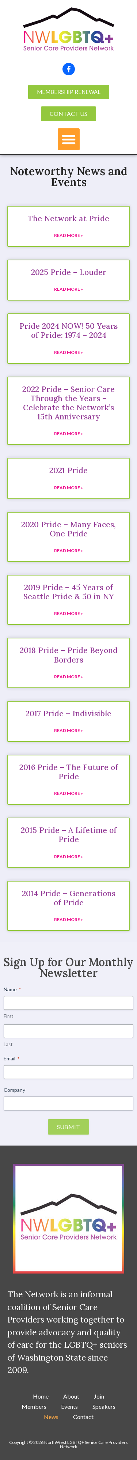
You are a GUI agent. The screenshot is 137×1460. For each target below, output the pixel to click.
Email (11, 1058)
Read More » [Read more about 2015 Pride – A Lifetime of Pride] (68, 856)
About (71, 1396)
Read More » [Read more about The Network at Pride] (68, 235)
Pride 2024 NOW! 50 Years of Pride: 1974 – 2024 (68, 330)
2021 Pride (68, 470)
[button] (69, 139)
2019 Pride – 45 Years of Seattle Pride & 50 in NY (68, 591)
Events (69, 1406)
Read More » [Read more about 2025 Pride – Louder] (68, 289)
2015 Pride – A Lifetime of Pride (69, 834)
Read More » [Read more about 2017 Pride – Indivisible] (68, 730)
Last (8, 1044)
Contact (83, 1416)
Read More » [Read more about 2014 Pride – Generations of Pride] (68, 919)
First (8, 1016)
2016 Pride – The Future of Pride (68, 771)
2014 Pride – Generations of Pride (68, 898)
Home (41, 1396)
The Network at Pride (68, 218)
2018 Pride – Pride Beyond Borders (69, 654)
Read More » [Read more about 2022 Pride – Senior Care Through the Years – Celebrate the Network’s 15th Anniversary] (68, 433)
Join (99, 1396)
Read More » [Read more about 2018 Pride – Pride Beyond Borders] (68, 676)
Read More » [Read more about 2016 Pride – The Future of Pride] (68, 793)
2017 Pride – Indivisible (68, 713)
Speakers (103, 1406)
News (51, 1416)
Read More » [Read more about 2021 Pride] (68, 487)
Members (34, 1406)
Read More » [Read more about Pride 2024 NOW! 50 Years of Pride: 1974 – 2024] (68, 352)
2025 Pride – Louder (68, 272)
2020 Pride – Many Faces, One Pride (68, 529)
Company (14, 1090)
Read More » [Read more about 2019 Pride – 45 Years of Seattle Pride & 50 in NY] (68, 613)
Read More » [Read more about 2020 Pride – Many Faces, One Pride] (68, 550)
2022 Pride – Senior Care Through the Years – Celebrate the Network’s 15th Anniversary (68, 403)
